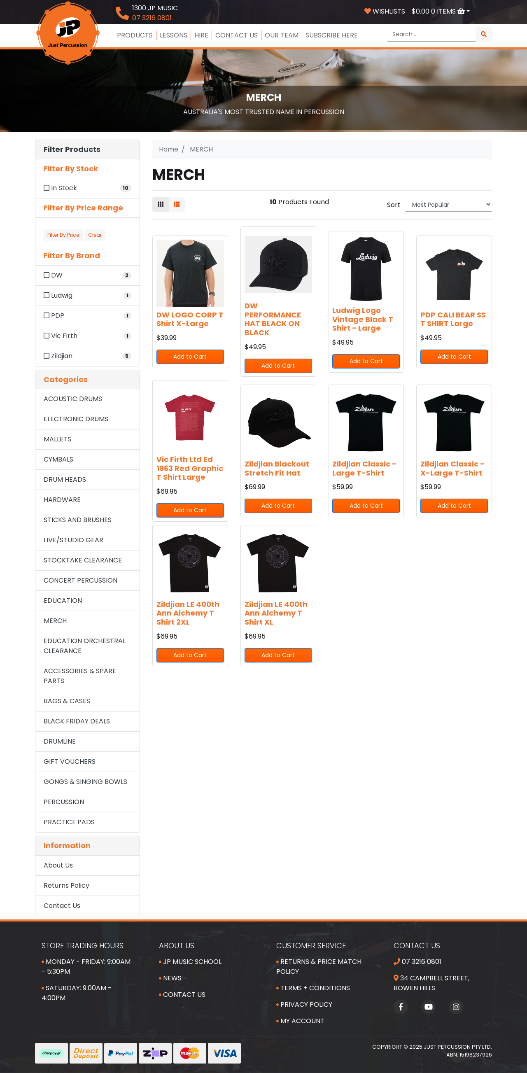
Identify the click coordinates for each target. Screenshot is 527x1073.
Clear (95, 234)
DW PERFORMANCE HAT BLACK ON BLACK (273, 319)
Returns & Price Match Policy (318, 966)
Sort (394, 205)
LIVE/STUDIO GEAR (73, 540)
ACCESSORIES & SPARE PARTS (80, 676)
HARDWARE (62, 499)
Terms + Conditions (313, 988)
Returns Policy (66, 885)
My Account (300, 1021)
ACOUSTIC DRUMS (73, 399)
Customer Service (311, 945)
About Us (58, 865)
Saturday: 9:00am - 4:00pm (77, 993)
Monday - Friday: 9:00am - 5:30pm (86, 966)
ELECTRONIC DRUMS (76, 419)
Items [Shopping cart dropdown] (439, 11)
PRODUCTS (135, 35)
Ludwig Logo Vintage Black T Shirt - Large (362, 319)
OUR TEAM (281, 35)
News (170, 978)
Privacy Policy (304, 1004)
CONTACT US (236, 35)
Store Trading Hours (83, 945)
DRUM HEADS (65, 479)
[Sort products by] (448, 204)
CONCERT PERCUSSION (80, 580)
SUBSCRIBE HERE (331, 35)
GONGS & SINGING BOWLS (85, 781)
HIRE (201, 35)
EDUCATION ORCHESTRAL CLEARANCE (85, 645)
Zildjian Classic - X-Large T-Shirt (452, 468)
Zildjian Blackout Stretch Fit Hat (277, 468)
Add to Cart (190, 356)
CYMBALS (58, 459)
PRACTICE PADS (69, 822)
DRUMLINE (60, 741)
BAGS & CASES (67, 701)
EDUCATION (63, 600)
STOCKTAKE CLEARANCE (83, 560)
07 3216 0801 (417, 961)
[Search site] (484, 34)
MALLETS (57, 439)
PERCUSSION (64, 802)
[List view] (176, 204)
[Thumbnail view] (160, 204)
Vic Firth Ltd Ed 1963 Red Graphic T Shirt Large (189, 468)
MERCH (55, 620)
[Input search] (431, 34)
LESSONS (173, 35)
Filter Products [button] (72, 149)
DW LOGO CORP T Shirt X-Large (190, 319)
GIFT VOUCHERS (70, 761)
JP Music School (190, 961)
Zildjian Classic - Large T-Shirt (364, 468)
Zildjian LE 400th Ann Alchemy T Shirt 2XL (187, 613)
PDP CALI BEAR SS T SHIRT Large (453, 319)
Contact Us (62, 905)
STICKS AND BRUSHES (78, 520)
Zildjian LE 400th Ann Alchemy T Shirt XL (276, 613)
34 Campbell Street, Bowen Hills (431, 983)
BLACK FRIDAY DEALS (77, 721)
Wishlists (384, 11)
